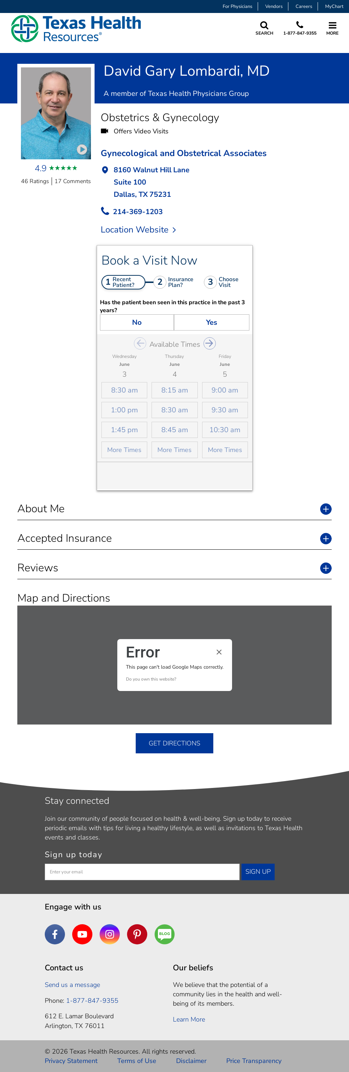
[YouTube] (82, 934)
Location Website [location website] (138, 229)
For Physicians (237, 6)
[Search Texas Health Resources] (264, 28)
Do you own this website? (151, 679)
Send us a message (72, 984)
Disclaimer (191, 1061)
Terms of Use (136, 1061)
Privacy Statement (71, 1061)
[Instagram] (110, 934)
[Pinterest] (137, 934)
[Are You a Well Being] (164, 934)
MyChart (334, 6)
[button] (216, 183)
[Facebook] (55, 934)
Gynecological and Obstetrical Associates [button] (184, 153)
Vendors (274, 6)
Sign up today (73, 854)
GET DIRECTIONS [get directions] (174, 743)
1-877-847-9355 (299, 33)
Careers (304, 6)
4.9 (41, 168)
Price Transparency (254, 1061)
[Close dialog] (219, 652)
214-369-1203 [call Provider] (138, 212)
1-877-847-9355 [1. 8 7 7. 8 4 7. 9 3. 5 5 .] (92, 1000)
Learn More (189, 1019)
